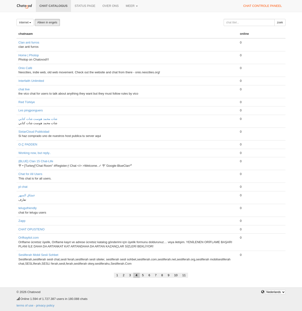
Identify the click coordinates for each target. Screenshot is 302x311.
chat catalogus (53, 6)
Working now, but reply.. (34, 153)
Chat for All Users (30, 174)
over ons (110, 6)
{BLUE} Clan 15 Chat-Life (35, 161)
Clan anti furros (28, 42)
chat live (24, 89)
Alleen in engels (47, 22)
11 (184, 275)
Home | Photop (28, 55)
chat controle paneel (262, 6)
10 (175, 275)
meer (132, 6)
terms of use (25, 305)
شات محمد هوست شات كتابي (37, 119)
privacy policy (45, 305)
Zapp (21, 221)
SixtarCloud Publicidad (33, 131)
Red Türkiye (26, 102)
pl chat (22, 186)
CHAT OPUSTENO (31, 229)
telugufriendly (27, 208)
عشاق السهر (26, 195)
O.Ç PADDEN (27, 144)
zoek (280, 22)
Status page (85, 6)
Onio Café (25, 68)
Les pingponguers (30, 110)
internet (25, 22)
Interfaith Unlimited (31, 81)
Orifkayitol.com (28, 237)
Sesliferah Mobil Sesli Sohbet (38, 255)
